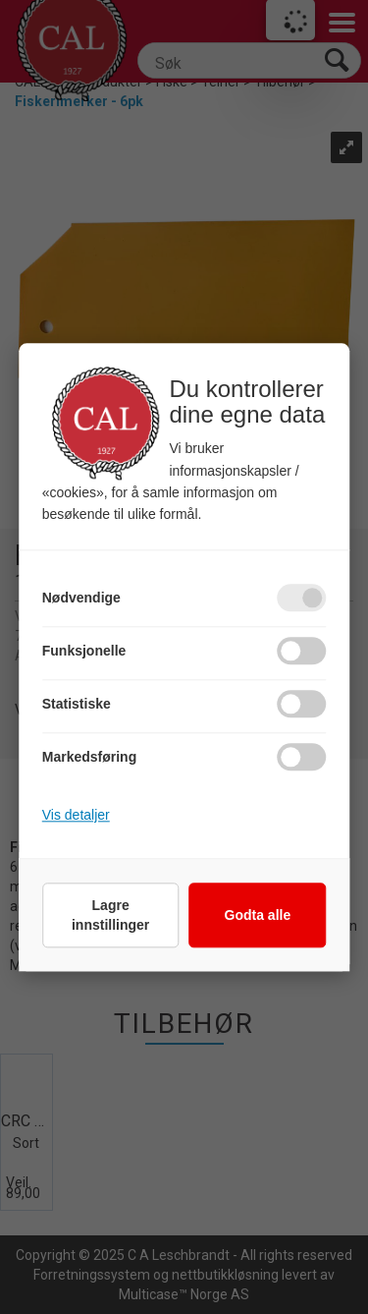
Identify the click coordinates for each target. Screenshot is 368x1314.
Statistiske (76, 704)
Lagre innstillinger (110, 915)
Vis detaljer (76, 815)
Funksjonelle (84, 650)
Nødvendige (81, 597)
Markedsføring (89, 757)
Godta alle (258, 915)
